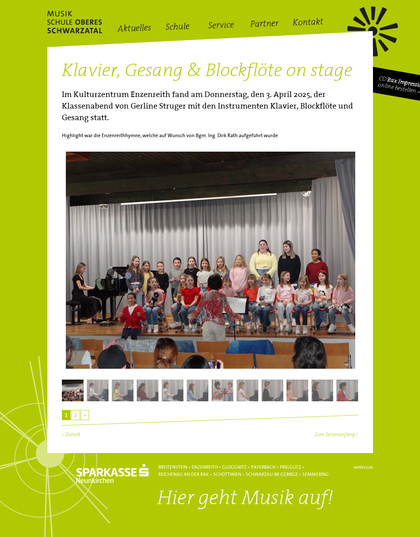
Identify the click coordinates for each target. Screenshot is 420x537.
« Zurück (71, 434)
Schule (177, 27)
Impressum (363, 467)
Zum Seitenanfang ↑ (336, 434)
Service (221, 25)
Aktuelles (134, 29)
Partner (264, 24)
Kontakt (307, 23)
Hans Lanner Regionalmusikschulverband (74, 22)
